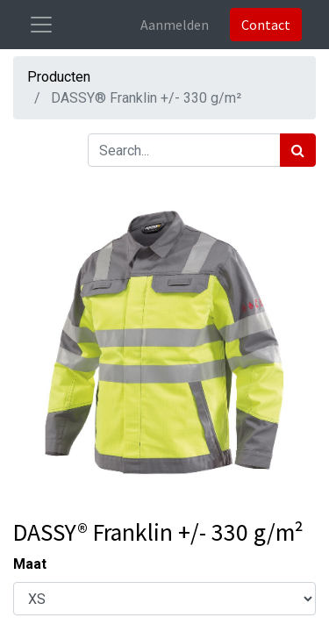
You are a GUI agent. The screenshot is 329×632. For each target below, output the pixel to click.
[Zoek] (298, 150)
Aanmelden (174, 24)
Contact (265, 24)
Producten (58, 76)
